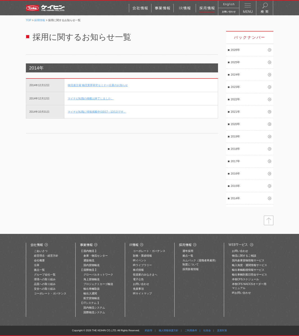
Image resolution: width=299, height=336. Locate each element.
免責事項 (138, 288)
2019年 (235, 136)
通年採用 (187, 251)
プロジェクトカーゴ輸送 (98, 284)
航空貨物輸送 (91, 298)
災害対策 (222, 330)
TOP (28, 20)
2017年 (235, 161)
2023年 (235, 87)
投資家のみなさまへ (145, 274)
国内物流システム (94, 307)
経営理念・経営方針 (46, 255)
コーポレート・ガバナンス (50, 293)
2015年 (235, 186)
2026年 (235, 50)
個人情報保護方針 (168, 330)
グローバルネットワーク (98, 274)
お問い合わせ (141, 284)
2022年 (235, 99)
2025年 (235, 62)
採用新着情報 (190, 269)
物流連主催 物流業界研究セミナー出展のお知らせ (98, 85)
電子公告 (138, 279)
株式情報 (138, 269)
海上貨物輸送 (91, 279)
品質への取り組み (45, 284)
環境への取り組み (45, 279)
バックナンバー (249, 37)
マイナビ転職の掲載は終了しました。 (91, 98)
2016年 (235, 173)
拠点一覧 (39, 269)
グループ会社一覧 (45, 274)
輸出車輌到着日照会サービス (249, 274)
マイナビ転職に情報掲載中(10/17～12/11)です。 (97, 111)
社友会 (207, 330)
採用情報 (39, 20)
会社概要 (39, 260)
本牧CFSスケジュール (245, 279)
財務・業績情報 (142, 255)
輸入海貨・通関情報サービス (249, 265)
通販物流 (88, 260)
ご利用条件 (191, 330)
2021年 (235, 111)
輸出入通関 (90, 293)
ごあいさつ (40, 251)
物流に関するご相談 (244, 255)
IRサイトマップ (142, 293)
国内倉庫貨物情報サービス (248, 260)
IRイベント (139, 260)
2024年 (235, 74)
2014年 (235, 198)
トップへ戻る (268, 220)
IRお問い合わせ (241, 292)
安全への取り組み (45, 288)
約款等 (148, 330)
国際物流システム (94, 312)
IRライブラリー (142, 265)
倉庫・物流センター (95, 255)
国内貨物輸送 (91, 265)
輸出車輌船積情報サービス (248, 269)
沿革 (36, 265)
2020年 (235, 124)
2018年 (235, 148)
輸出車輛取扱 (91, 288)
